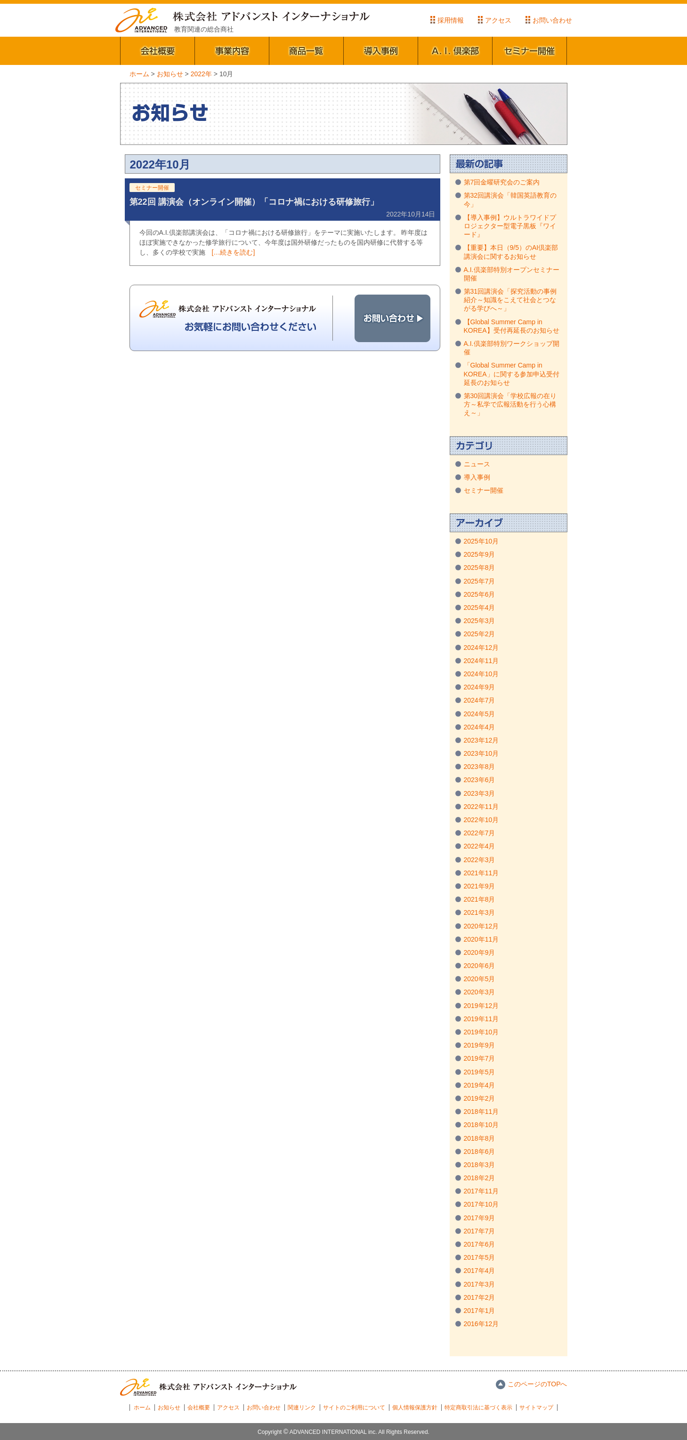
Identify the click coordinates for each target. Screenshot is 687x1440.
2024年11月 (481, 660)
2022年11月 (481, 806)
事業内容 (232, 51)
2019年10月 (481, 1032)
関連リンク (302, 1407)
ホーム (142, 1407)
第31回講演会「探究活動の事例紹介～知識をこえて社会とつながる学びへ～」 (510, 300)
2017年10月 (481, 1204)
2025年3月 (479, 620)
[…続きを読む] (233, 252)
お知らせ (169, 1407)
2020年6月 (479, 965)
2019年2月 (479, 1098)
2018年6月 (479, 1151)
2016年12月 (481, 1324)
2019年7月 (479, 1058)
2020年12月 (481, 926)
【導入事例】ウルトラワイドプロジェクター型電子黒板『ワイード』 (510, 226)
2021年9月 (479, 886)
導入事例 (381, 51)
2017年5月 (479, 1257)
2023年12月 (481, 740)
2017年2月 (479, 1297)
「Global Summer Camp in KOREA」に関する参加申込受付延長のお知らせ (511, 373)
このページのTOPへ (537, 1384)
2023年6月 (479, 780)
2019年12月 (481, 1005)
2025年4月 (479, 607)
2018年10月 (481, 1124)
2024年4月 (479, 727)
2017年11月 (481, 1191)
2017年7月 (479, 1231)
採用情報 (450, 20)
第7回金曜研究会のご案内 (502, 182)
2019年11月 (481, 1019)
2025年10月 (481, 541)
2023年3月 (479, 793)
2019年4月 (479, 1085)
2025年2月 (479, 634)
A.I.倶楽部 (455, 51)
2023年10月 (481, 753)
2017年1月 (479, 1310)
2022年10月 (481, 820)
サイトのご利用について (354, 1407)
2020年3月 (479, 992)
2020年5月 (479, 979)
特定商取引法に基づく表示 (478, 1407)
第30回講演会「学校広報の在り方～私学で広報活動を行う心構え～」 (510, 404)
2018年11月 (481, 1111)
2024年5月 (479, 714)
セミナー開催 (530, 51)
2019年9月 (479, 1045)
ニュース (477, 464)
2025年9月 (479, 554)
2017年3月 (479, 1284)
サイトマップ (536, 1407)
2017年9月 (479, 1218)
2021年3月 (479, 912)
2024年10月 (481, 674)
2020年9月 (479, 952)
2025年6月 (479, 594)
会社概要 (158, 51)
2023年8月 (479, 766)
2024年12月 (481, 647)
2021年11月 (481, 873)
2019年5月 (479, 1072)
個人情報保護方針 (414, 1407)
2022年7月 (479, 833)
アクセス (498, 20)
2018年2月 (479, 1178)
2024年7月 (479, 700)
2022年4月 (479, 846)
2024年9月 (479, 687)
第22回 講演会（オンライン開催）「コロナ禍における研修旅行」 (254, 202)
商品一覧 (306, 51)
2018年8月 (479, 1138)
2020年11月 (481, 939)
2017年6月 (479, 1244)
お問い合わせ (552, 20)
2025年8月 (479, 567)
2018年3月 (479, 1164)
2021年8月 (479, 899)
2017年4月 (479, 1270)
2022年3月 (479, 860)
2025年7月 (479, 581)
